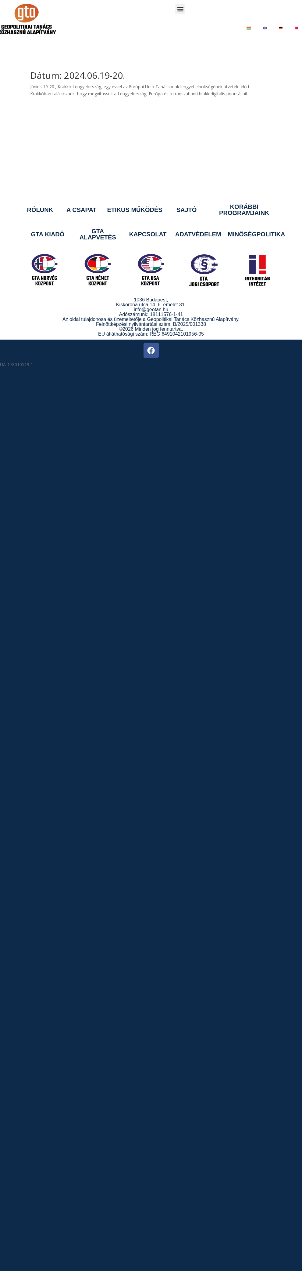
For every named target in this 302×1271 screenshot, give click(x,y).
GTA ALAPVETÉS (98, 234)
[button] (180, 9)
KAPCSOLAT (148, 234)
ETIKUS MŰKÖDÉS (134, 209)
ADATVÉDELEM (198, 234)
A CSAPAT (81, 209)
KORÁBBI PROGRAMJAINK (244, 209)
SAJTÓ (186, 209)
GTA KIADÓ (47, 234)
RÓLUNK (40, 209)
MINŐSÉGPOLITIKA (256, 234)
